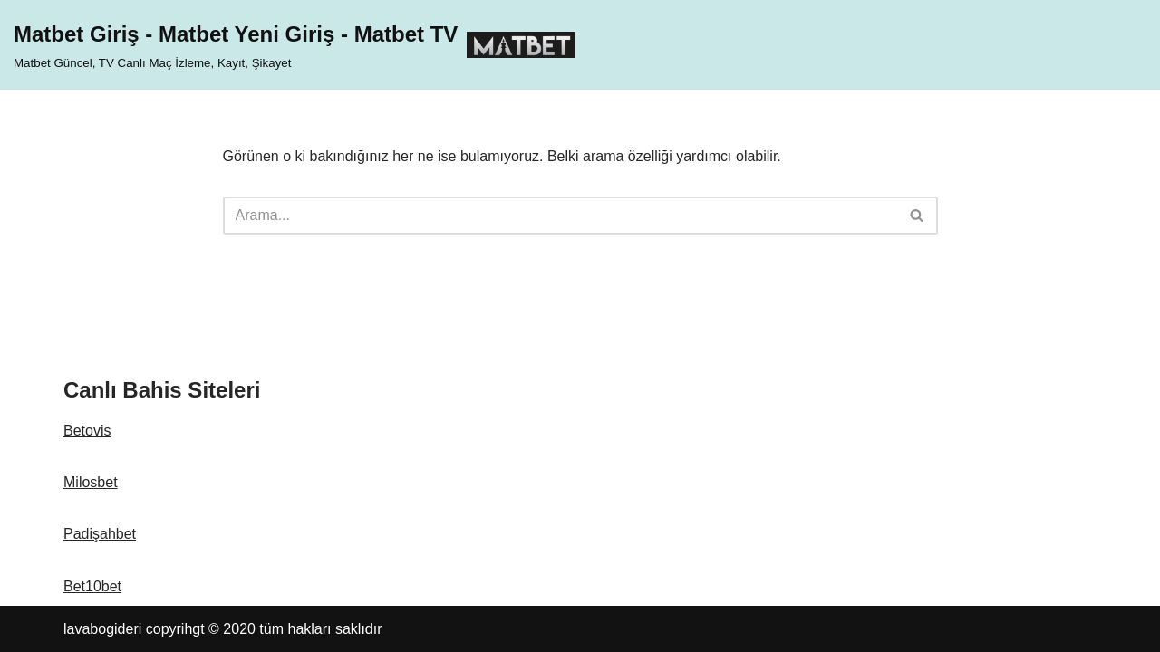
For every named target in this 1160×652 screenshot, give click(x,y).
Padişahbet (99, 534)
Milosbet (90, 482)
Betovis (87, 430)
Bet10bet (92, 586)
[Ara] (560, 216)
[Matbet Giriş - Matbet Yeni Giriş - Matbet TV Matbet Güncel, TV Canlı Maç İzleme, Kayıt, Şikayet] (294, 44)
